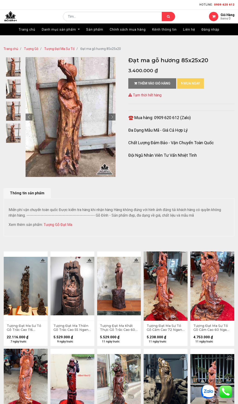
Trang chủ (10, 49)
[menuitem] (27, 36)
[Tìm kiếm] (168, 20)
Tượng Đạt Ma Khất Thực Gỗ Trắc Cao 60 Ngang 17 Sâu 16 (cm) (118, 328)
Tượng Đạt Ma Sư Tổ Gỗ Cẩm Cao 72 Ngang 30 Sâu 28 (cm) (165, 328)
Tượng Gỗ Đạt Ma (58, 224)
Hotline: (217, 4)
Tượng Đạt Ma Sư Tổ (59, 49)
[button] (29, 117)
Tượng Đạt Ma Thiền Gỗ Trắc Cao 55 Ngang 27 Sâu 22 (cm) (72, 328)
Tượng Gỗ (31, 49)
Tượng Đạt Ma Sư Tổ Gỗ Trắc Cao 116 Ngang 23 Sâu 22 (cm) (25, 328)
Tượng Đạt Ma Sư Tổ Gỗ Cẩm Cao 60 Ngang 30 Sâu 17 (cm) (212, 328)
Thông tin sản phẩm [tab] (27, 193)
